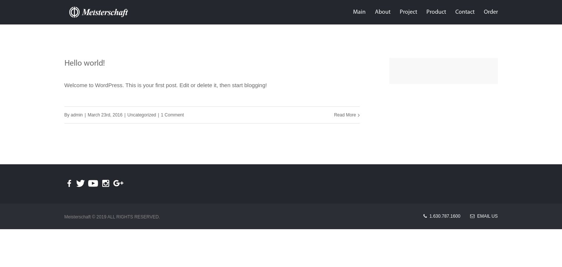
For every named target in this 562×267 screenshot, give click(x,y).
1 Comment (172, 115)
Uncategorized (141, 115)
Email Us (484, 216)
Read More (345, 115)
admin (77, 115)
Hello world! (84, 63)
